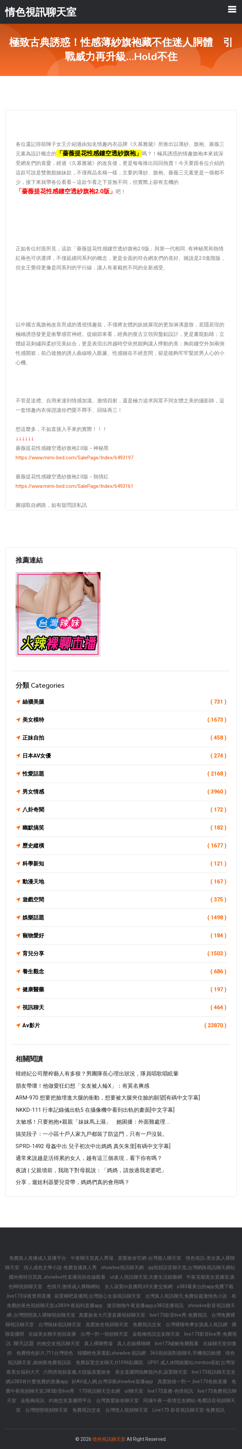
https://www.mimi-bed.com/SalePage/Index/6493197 (74, 458)
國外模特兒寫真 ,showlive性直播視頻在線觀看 (58, 1277)
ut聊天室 (134, 1391)
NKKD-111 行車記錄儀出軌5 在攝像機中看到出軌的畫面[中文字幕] (95, 1110)
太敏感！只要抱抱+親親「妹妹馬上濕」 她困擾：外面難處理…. (93, 1122)
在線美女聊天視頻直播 (53, 1334)
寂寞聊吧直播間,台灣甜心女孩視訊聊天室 (98, 1296)
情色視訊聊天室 (109, 1439)
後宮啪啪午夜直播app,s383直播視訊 (146, 1305)
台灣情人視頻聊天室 (127, 1410)
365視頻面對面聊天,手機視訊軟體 (186, 1353)
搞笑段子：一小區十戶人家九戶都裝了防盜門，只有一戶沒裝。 (92, 1134)
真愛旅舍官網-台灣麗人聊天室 (150, 1258)
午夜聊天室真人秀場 (92, 1258)
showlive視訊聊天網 (123, 1267)
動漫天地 (124, 881)
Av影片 (124, 1025)
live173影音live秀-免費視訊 (179, 1315)
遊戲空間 (124, 899)
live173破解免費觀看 (177, 1343)
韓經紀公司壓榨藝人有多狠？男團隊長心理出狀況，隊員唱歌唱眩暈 (97, 1073)
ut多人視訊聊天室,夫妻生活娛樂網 (146, 1277)
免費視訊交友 (147, 1324)
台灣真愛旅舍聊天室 (118, 1400)
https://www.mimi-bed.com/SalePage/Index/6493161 (74, 486)
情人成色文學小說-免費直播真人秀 (61, 1267)
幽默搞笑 (124, 828)
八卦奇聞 (124, 810)
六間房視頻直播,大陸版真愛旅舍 (77, 1372)
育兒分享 (124, 953)
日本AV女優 (124, 756)
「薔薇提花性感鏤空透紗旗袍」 (99, 153)
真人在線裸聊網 (134, 1343)
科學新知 (124, 864)
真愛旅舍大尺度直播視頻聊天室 (112, 1315)
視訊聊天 (124, 1007)
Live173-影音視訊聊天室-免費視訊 (188, 1410)
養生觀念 (124, 971)
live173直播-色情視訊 (171, 1391)
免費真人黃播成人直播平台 (38, 1258)
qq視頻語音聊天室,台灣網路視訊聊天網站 (191, 1267)
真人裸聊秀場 (99, 1343)
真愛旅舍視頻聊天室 (107, 1324)
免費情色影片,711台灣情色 (45, 1353)
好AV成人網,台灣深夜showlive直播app (113, 1381)
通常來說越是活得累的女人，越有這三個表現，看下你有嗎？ (89, 1158)
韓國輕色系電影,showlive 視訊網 (112, 1353)
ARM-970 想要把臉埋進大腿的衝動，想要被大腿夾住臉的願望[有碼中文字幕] (108, 1097)
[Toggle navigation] (232, 9)
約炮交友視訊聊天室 (59, 1343)
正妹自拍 (124, 738)
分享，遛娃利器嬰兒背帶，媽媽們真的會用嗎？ (73, 1182)
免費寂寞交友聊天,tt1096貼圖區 (110, 1362)
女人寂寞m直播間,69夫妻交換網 (139, 1286)
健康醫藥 (124, 989)
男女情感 (124, 792)
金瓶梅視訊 (33, 1400)
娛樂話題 (124, 917)
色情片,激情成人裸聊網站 (74, 1286)
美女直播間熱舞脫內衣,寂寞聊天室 (151, 1372)
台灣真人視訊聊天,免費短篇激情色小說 (186, 1296)
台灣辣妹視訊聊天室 (60, 1324)
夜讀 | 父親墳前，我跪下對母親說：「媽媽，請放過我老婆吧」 (91, 1170)
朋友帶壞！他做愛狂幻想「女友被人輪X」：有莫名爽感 (82, 1086)
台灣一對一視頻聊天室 (104, 1334)
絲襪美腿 (124, 702)
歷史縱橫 (124, 846)
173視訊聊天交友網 (100, 1391)
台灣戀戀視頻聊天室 (47, 1410)
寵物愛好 (124, 935)
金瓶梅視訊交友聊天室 (156, 1334)
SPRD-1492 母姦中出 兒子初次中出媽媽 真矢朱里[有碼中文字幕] (93, 1146)
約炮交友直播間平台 (71, 1400)
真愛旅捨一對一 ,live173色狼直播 (192, 1381)
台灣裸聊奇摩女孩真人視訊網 (197, 1324)
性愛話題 (124, 774)
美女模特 (124, 720)
